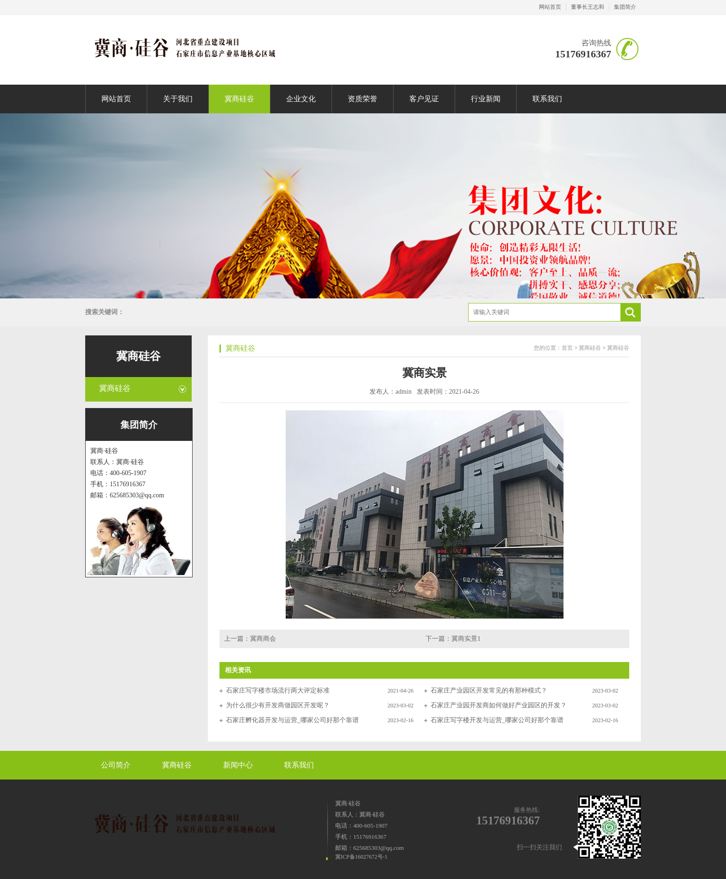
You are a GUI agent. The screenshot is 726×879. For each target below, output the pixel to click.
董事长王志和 (587, 7)
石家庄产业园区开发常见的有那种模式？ (489, 690)
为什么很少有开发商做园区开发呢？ (278, 705)
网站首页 (550, 7)
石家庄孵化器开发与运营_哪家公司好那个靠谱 (292, 720)
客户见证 (424, 99)
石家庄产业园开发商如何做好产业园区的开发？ (499, 705)
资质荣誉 (362, 99)
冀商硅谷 (239, 99)
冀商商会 (263, 638)
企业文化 (301, 99)
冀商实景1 (466, 638)
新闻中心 (238, 765)
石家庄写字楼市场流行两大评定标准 (278, 690)
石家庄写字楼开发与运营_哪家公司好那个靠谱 (497, 720)
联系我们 (547, 99)
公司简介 (116, 765)
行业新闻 (486, 99)
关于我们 (178, 99)
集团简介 (625, 7)
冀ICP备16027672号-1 (361, 857)
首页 (567, 348)
